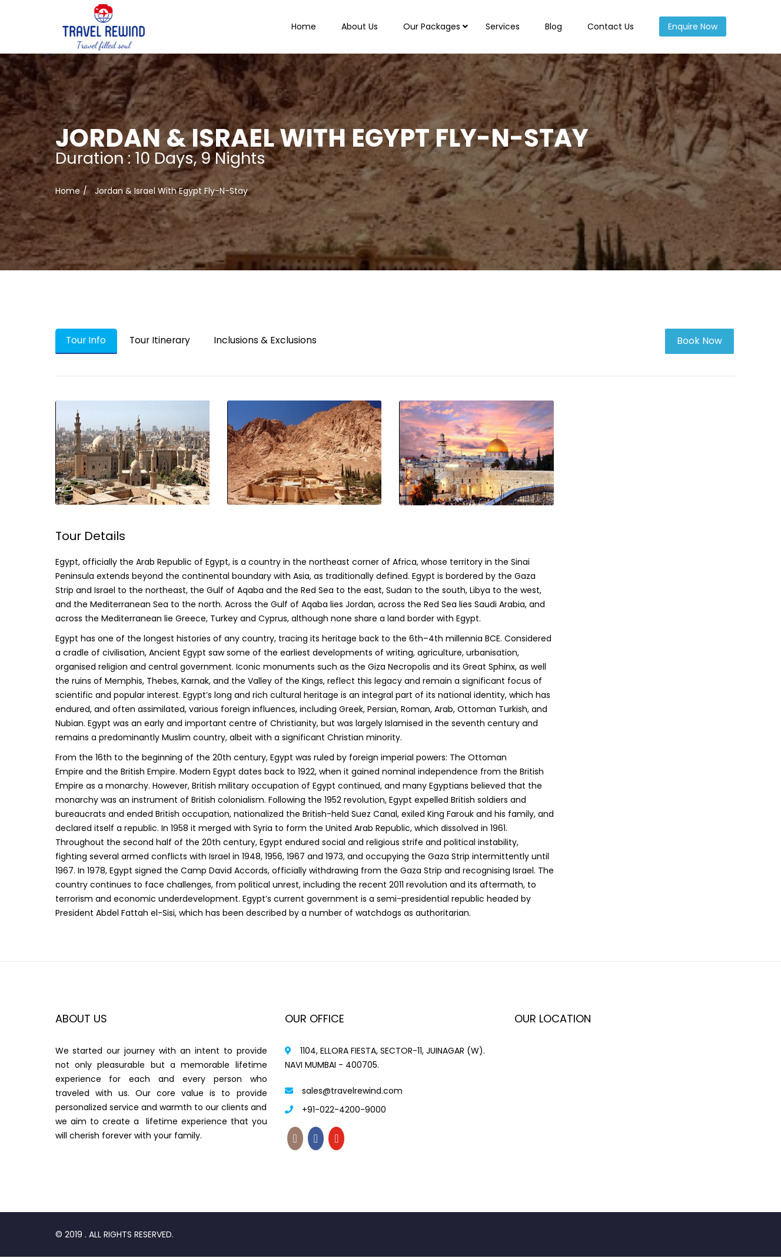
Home (303, 26)
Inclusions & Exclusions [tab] (272, 340)
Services (503, 26)
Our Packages (431, 26)
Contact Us (610, 26)
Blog (553, 26)
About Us (359, 26)
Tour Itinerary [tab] (164, 340)
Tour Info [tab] (87, 340)
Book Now (700, 340)
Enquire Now (692, 26)
